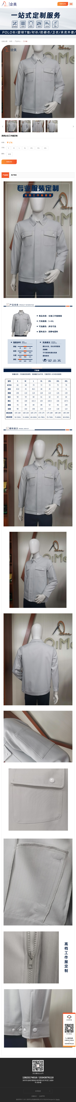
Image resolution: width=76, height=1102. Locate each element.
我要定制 (63, 4)
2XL (31, 148)
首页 (10, 41)
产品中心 (18, 41)
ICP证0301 (45, 1099)
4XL (45, 148)
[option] (38, 81)
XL (25, 148)
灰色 (9, 154)
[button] (2, 126)
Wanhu (58, 1099)
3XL (38, 148)
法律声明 (42, 1096)
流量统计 (34, 1096)
